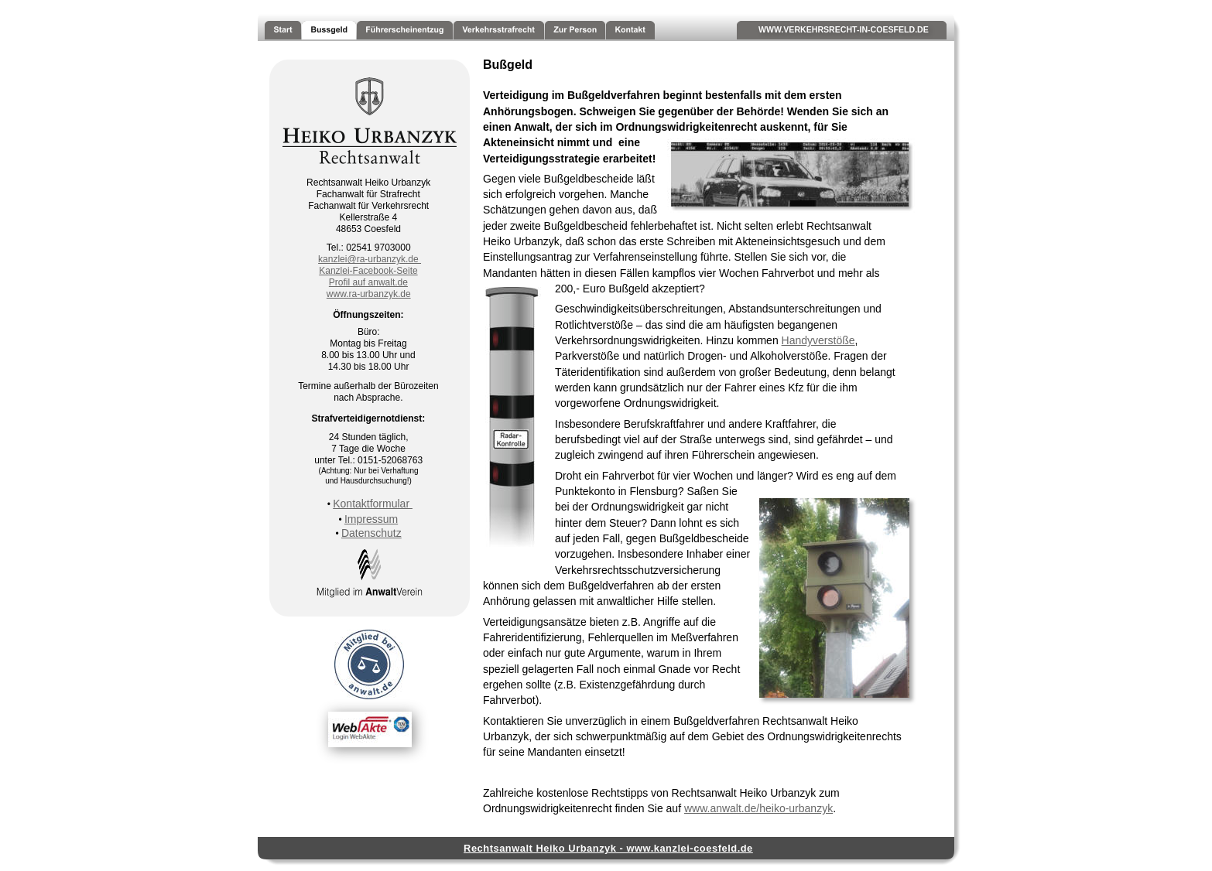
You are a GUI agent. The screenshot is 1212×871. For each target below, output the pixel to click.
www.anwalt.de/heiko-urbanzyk (758, 808)
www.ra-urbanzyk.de (369, 294)
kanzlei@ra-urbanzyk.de (369, 259)
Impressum (371, 519)
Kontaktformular (373, 503)
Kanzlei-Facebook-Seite (368, 270)
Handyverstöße (818, 340)
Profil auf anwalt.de (368, 282)
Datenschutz (371, 533)
